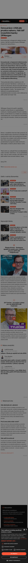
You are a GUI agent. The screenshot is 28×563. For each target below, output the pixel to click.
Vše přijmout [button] (14, 553)
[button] (14, 541)
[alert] (14, 281)
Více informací (23, 538)
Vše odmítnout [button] (14, 557)
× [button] (26, 529)
